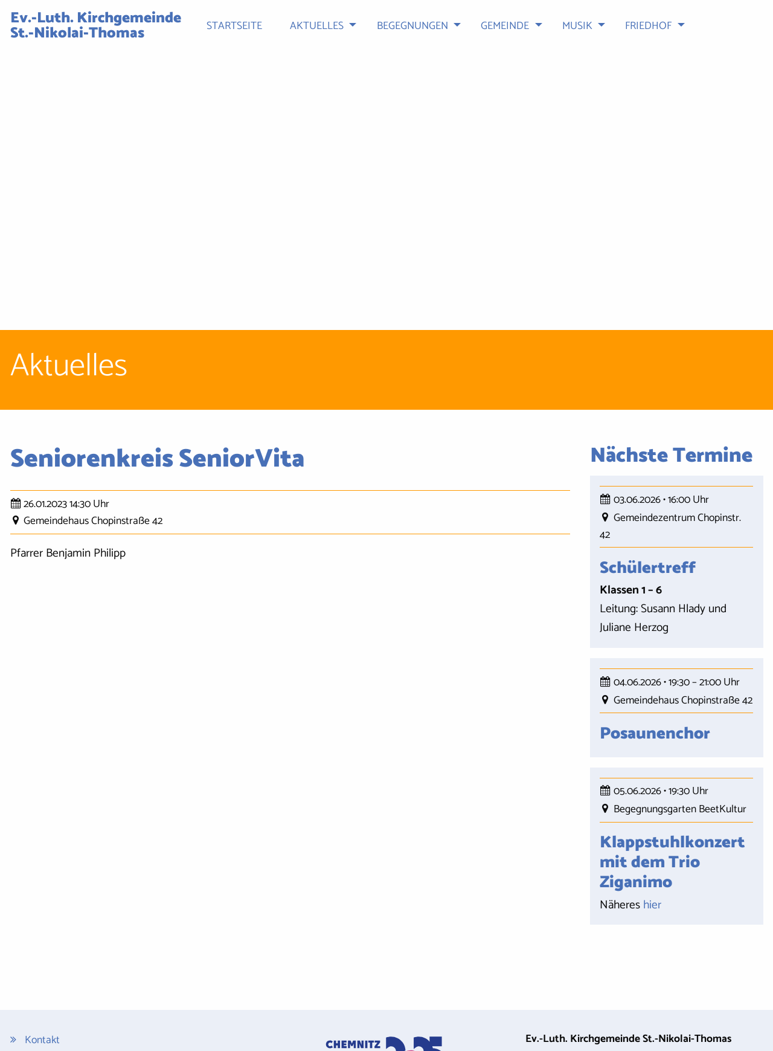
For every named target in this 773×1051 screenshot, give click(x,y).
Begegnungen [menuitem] (412, 26)
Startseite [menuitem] (234, 26)
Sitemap (43, 971)
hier (652, 781)
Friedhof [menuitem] (648, 26)
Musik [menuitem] (577, 26)
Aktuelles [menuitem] (317, 26)
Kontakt (42, 917)
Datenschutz (52, 935)
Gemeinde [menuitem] (505, 26)
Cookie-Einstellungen (71, 1000)
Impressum (49, 953)
